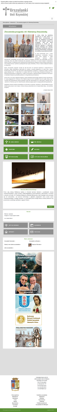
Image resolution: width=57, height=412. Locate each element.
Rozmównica (42, 400)
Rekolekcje (15, 398)
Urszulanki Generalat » (9, 241)
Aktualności (13, 22)
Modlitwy (42, 398)
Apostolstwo (15, 403)
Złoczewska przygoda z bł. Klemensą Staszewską (28, 22)
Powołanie (15, 404)
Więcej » (51, 206)
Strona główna (6, 22)
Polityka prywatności (42, 403)
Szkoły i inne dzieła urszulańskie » (12, 244)
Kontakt (15, 406)
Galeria (15, 401)
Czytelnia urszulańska (42, 395)
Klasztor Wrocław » (37, 244)
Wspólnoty (41, 396)
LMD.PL (52, 410)
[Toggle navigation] (52, 18)
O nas (15, 400)
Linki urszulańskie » (9, 248)
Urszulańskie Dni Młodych (42, 404)
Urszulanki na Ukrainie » (35, 241)
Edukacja (42, 401)
